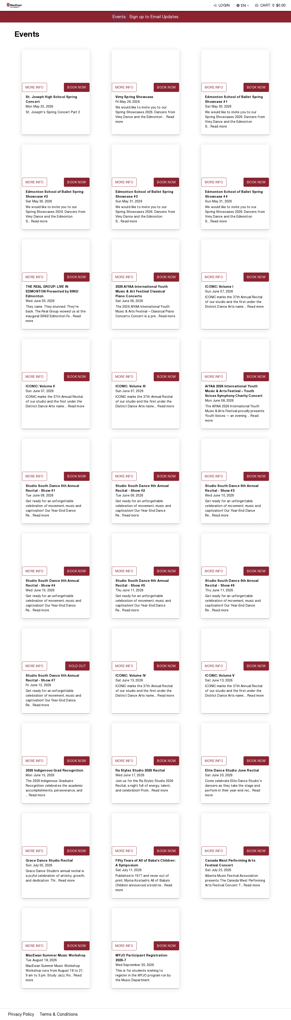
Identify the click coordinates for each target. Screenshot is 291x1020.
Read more (219, 126)
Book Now (76, 87)
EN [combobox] (243, 5)
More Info (34, 87)
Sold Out (77, 666)
